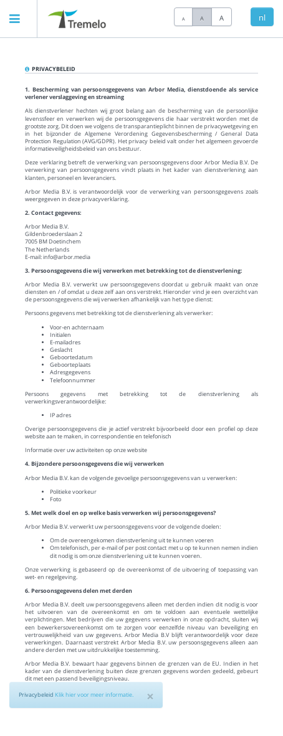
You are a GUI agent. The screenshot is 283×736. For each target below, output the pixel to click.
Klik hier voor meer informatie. (94, 694)
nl (262, 17)
